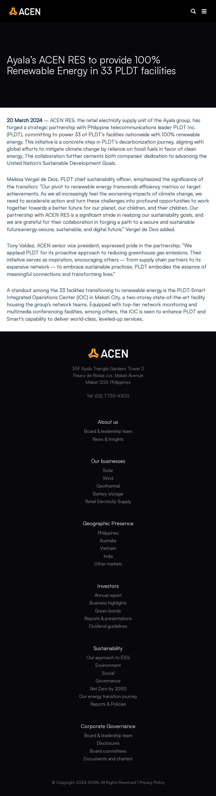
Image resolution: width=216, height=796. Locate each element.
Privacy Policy (152, 782)
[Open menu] (204, 11)
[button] (193, 11)
